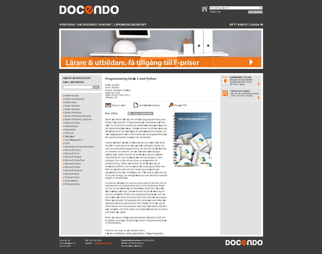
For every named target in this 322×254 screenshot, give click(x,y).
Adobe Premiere (72, 123)
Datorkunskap (71, 126)
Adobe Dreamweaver (75, 99)
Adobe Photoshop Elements (78, 116)
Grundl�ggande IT (74, 140)
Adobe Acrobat (72, 95)
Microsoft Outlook (73, 157)
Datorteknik (70, 129)
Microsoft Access (73, 150)
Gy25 (67, 143)
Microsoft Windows (74, 170)
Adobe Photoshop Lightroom (78, 119)
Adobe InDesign (72, 109)
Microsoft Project (72, 164)
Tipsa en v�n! (119, 105)
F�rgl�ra (69, 136)
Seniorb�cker (71, 181)
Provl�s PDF (180, 105)
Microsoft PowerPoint (75, 160)
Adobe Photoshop (73, 112)
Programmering (72, 177)
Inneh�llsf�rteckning (149, 105)
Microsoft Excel (72, 153)
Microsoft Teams (72, 167)
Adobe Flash (71, 102)
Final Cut (69, 133)
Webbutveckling (72, 184)
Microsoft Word (72, 174)
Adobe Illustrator (72, 106)
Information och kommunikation (79, 147)
